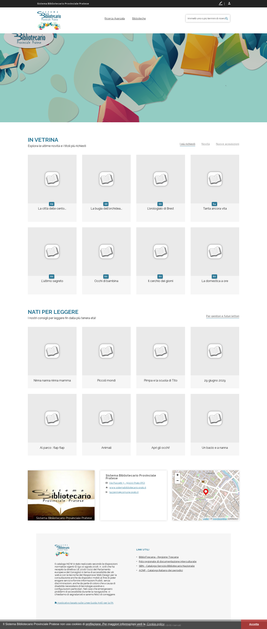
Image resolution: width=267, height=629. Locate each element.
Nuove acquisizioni (227, 143)
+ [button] (177, 475)
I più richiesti (187, 143)
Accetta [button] (254, 624)
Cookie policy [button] (155, 624)
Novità (206, 143)
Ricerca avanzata (115, 18)
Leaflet (206, 519)
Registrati (220, 3)
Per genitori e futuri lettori (222, 316)
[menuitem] (115, 18)
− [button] (177, 481)
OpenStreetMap (220, 519)
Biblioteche (139, 18)
